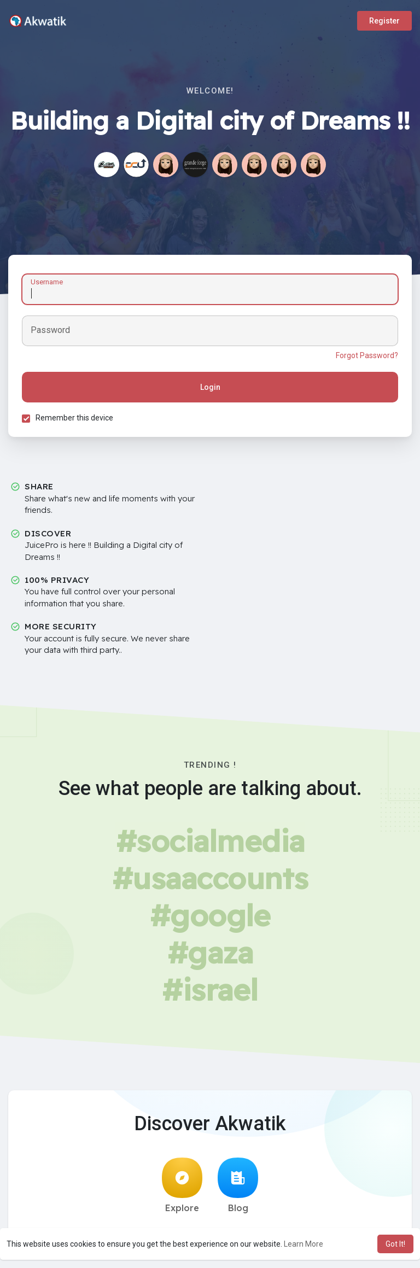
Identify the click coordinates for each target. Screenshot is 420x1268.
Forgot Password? (367, 355)
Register (384, 20)
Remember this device (74, 417)
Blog (238, 1185)
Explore (182, 1185)
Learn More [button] (303, 1244)
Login (210, 387)
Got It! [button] (395, 1244)
